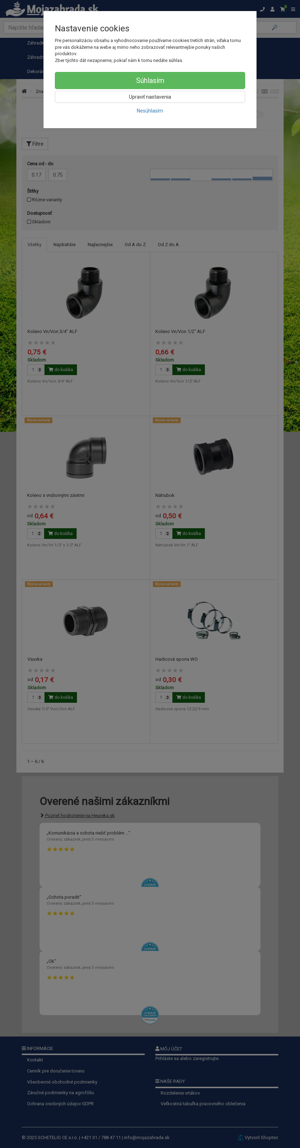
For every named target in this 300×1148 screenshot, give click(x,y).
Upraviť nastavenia (150, 97)
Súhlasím (150, 80)
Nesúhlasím (150, 111)
